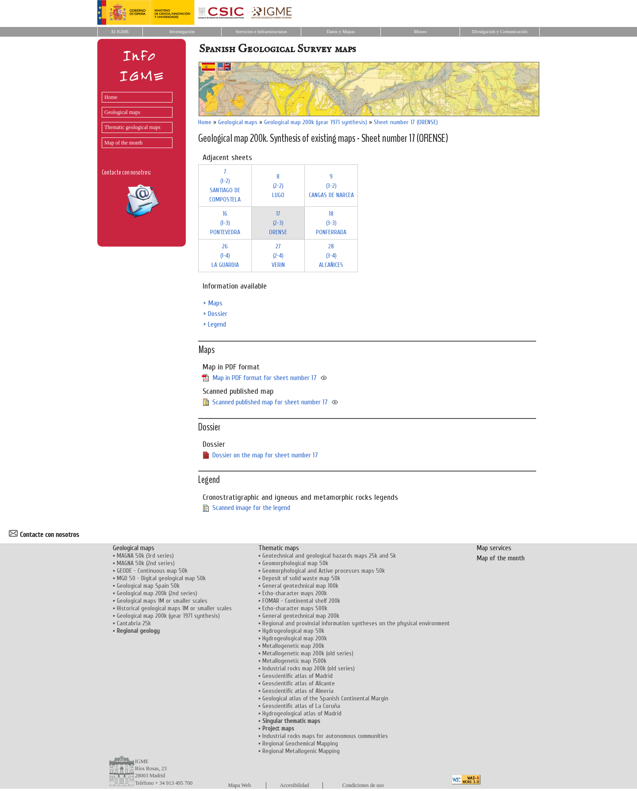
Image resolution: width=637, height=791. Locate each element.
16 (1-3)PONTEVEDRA (225, 223)
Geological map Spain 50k (148, 585)
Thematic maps (278, 548)
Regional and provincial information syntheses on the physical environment (356, 623)
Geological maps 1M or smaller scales (162, 601)
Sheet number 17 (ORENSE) (406, 122)
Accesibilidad (294, 785)
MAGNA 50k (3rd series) (145, 555)
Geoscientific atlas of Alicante (298, 683)
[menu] (135, 117)
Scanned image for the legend (251, 508)
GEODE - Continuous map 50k (152, 570)
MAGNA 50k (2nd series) (146, 563)
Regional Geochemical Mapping (300, 743)
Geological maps (122, 112)
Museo (420, 31)
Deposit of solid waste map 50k (301, 578)
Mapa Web (239, 785)
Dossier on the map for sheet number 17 (265, 455)
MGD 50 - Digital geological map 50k (161, 578)
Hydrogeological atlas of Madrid (302, 713)
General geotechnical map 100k (300, 585)
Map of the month (123, 143)
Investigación (182, 31)
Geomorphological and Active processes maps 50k (323, 570)
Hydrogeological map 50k (293, 631)
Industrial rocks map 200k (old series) (308, 668)
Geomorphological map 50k (295, 563)
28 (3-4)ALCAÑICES (331, 256)
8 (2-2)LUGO (278, 186)
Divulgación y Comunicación (499, 31)
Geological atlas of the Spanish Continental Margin (325, 698)
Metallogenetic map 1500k (294, 661)
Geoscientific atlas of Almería (298, 691)
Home (110, 97)
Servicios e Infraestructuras (261, 31)
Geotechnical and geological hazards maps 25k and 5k (329, 555)
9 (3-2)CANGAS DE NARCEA (331, 186)
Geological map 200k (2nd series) (157, 593)
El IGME (120, 31)
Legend (217, 324)
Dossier (217, 314)
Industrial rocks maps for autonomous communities (325, 736)
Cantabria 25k (134, 623)
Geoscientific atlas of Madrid (297, 676)
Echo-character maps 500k (294, 608)
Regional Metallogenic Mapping (301, 751)
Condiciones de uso (363, 785)
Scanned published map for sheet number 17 (270, 402)
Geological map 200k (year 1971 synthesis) (315, 122)
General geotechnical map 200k (300, 616)
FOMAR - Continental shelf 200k (301, 601)
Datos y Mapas (340, 31)
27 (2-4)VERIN (278, 256)
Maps (215, 303)
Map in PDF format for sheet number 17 (264, 378)
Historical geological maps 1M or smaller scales (174, 608)
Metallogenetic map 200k (293, 646)
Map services (493, 548)
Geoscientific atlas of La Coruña (301, 706)
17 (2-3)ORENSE (278, 223)
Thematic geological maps (132, 127)
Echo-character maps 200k (294, 593)
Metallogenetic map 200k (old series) (307, 653)
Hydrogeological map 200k (294, 638)
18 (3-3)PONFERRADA (331, 223)
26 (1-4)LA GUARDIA (225, 256)
